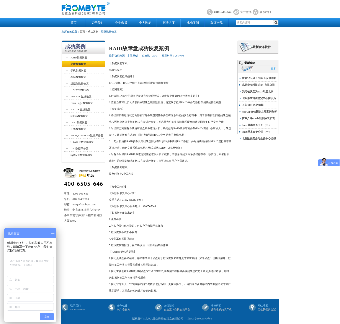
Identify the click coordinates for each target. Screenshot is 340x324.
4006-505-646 (223, 12)
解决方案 (169, 22)
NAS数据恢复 (78, 129)
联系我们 (265, 12)
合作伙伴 (122, 305)
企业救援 (121, 22)
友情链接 (169, 305)
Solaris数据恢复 (79, 116)
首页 (73, 22)
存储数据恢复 (78, 77)
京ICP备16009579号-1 (200, 318)
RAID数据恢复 (78, 57)
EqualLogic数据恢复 (81, 103)
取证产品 (217, 22)
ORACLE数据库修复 (82, 141)
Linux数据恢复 (78, 122)
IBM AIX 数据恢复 (81, 96)
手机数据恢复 (78, 70)
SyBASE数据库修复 (81, 154)
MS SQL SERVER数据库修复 (86, 135)
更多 (273, 68)
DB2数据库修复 (79, 148)
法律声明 (216, 305)
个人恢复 (145, 22)
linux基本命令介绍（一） (256, 131)
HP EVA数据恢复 (80, 90)
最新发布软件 (262, 47)
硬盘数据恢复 (78, 64)
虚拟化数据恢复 (79, 83)
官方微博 (246, 12)
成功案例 (193, 22)
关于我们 (97, 22)
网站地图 (263, 305)
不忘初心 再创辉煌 (252, 104)
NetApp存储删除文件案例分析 (259, 111)
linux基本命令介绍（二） (256, 125)
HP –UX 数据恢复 (80, 109)
